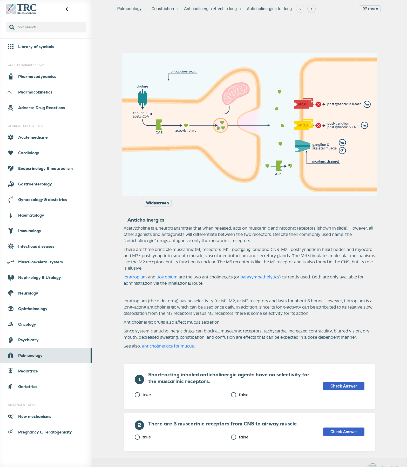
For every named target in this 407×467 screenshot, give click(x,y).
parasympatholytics (259, 277)
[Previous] (300, 9)
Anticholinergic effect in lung (210, 8)
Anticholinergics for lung (269, 8)
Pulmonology (129, 8)
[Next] (311, 9)
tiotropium (167, 277)
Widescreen (157, 203)
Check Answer (343, 386)
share (370, 8)
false (239, 394)
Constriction (163, 8)
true (143, 394)
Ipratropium (135, 277)
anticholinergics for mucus (168, 346)
